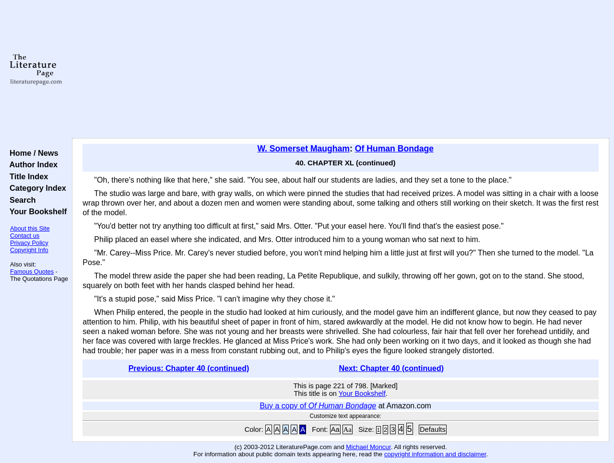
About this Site (30, 228)
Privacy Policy (29, 242)
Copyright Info (29, 250)
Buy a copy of (318, 406)
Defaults (433, 429)
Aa (335, 429)
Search (20, 200)
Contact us (24, 235)
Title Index (26, 176)
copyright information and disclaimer (435, 454)
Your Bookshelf (36, 211)
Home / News (32, 153)
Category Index (35, 188)
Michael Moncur (368, 447)
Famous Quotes (32, 271)
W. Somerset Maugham (303, 148)
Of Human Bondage (394, 148)
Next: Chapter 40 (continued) (391, 368)
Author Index (31, 164)
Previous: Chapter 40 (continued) (189, 368)
